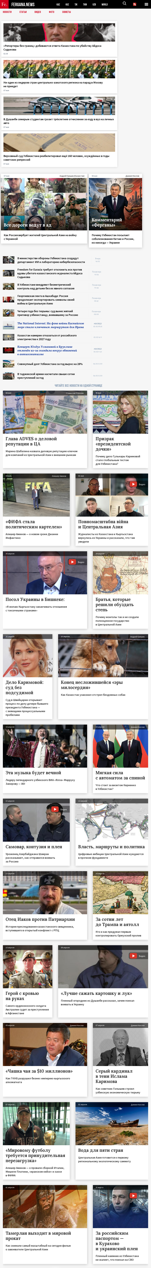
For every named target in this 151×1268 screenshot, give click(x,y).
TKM (86, 4)
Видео (38, 12)
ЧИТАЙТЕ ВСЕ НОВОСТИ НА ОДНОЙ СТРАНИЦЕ (78, 289)
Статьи (24, 12)
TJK (77, 4)
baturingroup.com (97, 1265)
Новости (7, 12)
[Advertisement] (128, 178)
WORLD (107, 4)
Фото (53, 12)
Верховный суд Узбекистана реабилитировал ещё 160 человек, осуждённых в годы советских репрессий (132, 55)
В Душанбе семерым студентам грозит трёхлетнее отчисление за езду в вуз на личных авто (94, 53)
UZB (96, 4)
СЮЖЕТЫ (68, 12)
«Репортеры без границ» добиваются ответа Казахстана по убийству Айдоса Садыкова (18, 53)
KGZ (68, 4)
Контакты (10, 1260)
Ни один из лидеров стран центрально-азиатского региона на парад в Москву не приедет (55, 53)
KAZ (58, 4)
